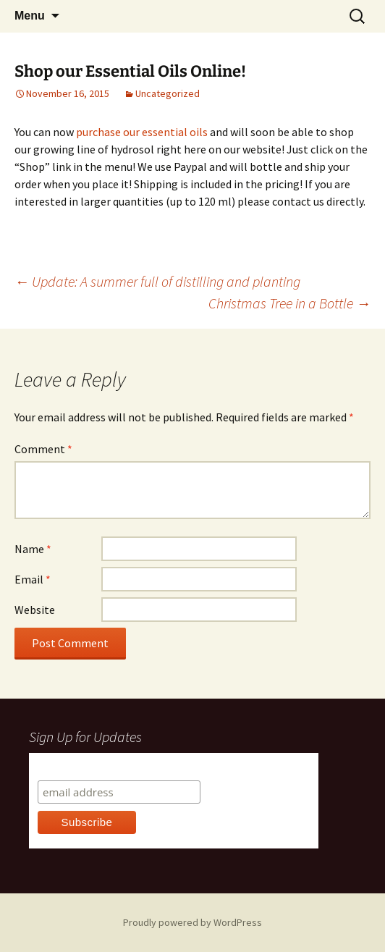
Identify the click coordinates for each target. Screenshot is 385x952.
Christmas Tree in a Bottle (289, 303)
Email (32, 579)
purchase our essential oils (142, 132)
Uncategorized (167, 93)
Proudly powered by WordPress (192, 922)
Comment (43, 449)
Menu (29, 15)
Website (34, 609)
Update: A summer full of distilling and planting (157, 281)
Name (32, 549)
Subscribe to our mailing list (115, 766)
